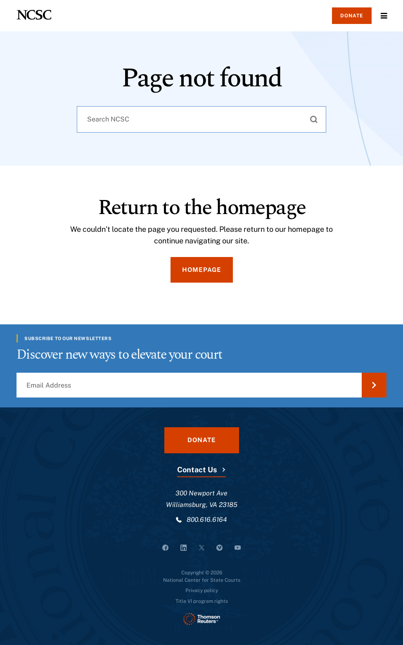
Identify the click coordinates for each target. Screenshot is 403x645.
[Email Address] (201, 385)
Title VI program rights (201, 601)
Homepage (201, 269)
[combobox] (201, 119)
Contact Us (197, 469)
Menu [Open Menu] (384, 16)
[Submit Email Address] (374, 385)
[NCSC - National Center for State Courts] (34, 15)
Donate (351, 16)
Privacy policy (201, 590)
